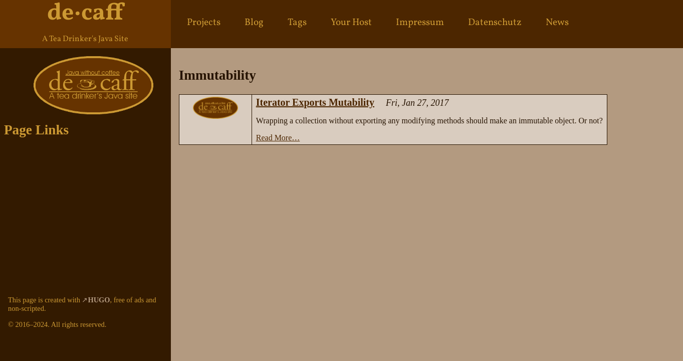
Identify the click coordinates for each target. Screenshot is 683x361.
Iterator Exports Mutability (315, 102)
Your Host (351, 22)
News (557, 22)
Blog (254, 22)
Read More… (278, 137)
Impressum (420, 22)
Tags (297, 22)
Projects (203, 22)
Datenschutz (495, 22)
